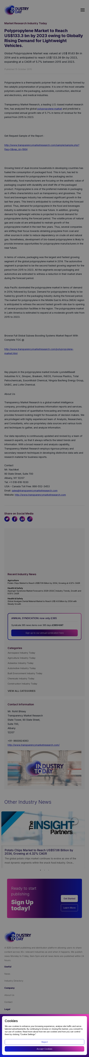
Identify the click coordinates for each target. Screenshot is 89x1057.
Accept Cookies (44, 1049)
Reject (44, 1042)
